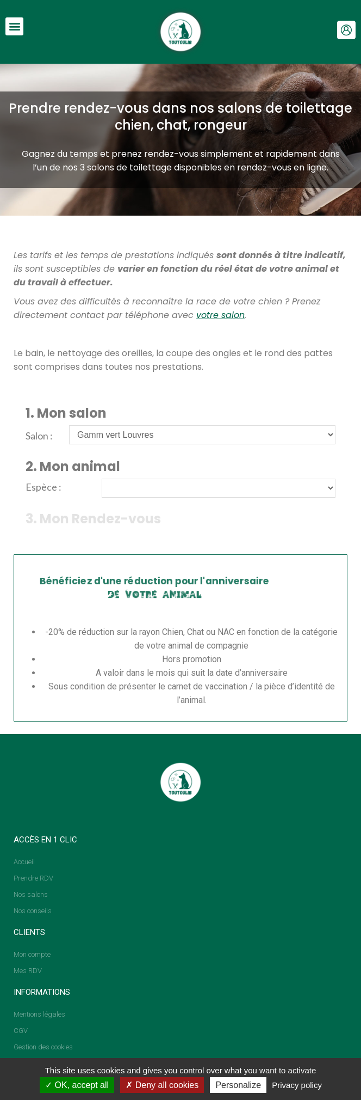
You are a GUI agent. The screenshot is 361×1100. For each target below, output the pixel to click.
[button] (14, 26)
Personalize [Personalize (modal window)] (238, 1085)
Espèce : (43, 487)
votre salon (220, 315)
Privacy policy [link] (297, 1085)
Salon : (39, 436)
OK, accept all (77, 1085)
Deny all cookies (162, 1085)
